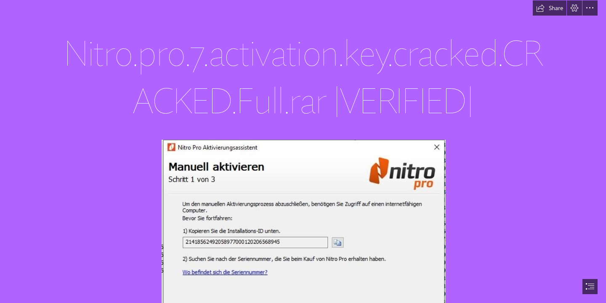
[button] (549, 8)
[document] (303, 151)
